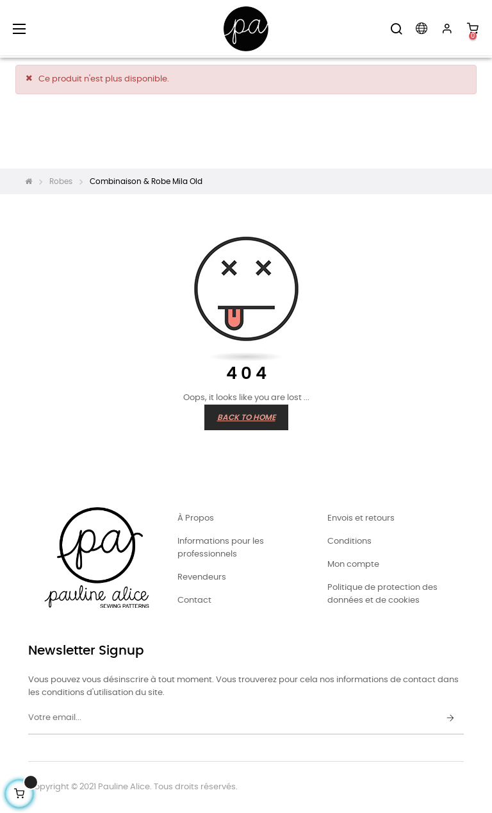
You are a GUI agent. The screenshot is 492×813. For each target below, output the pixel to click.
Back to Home (246, 417)
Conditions (349, 541)
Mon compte (353, 564)
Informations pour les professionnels (220, 547)
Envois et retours (361, 518)
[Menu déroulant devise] (421, 28)
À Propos (195, 518)
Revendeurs (201, 577)
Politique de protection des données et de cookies (382, 594)
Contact (194, 600)
